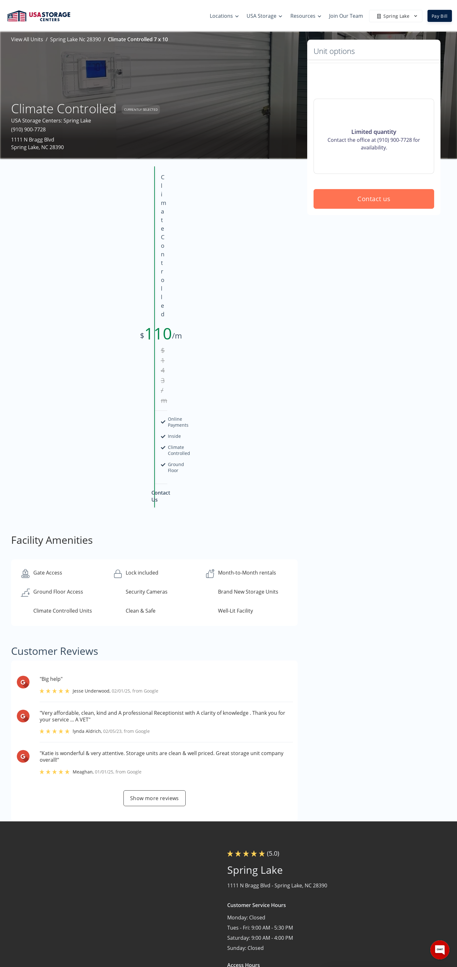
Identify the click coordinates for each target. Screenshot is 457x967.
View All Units (27, 39)
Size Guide (289, 894)
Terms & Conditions (300, 932)
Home (360, 882)
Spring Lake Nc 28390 (75, 39)
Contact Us (366, 907)
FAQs (283, 907)
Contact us (373, 244)
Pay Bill (440, 16)
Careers (362, 919)
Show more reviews (154, 606)
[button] (43, 905)
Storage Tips (292, 882)
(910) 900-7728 (28, 129)
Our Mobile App (295, 919)
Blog (282, 944)
